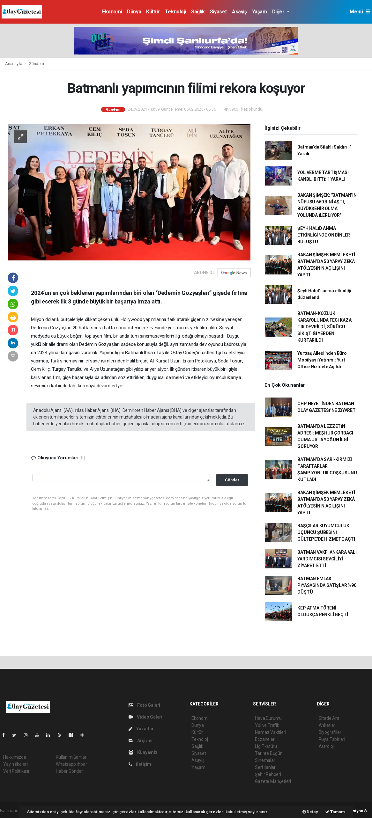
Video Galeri (145, 716)
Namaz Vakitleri (270, 732)
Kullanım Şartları (71, 757)
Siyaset (218, 12)
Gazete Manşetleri (273, 781)
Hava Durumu (268, 718)
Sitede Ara (329, 718)
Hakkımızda (14, 757)
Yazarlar (141, 728)
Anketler (327, 725)
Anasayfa (14, 63)
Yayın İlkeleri (15, 764)
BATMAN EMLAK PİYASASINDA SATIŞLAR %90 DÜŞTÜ (326, 585)
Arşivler (141, 740)
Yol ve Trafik (267, 725)
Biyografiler (330, 732)
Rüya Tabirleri (332, 739)
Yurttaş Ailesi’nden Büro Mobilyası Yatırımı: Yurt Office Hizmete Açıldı (321, 360)
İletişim (140, 764)
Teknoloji (175, 12)
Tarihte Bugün (269, 753)
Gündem (36, 63)
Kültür (153, 12)
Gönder (232, 480)
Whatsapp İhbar (71, 764)
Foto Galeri (144, 705)
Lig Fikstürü (266, 746)
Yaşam (259, 12)
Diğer (279, 12)
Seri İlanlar (265, 767)
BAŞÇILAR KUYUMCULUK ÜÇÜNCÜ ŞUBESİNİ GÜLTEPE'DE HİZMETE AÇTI (326, 532)
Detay (310, 811)
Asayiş (239, 12)
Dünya (134, 12)
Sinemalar (265, 760)
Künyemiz (143, 752)
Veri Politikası (16, 771)
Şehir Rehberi (268, 774)
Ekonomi (112, 12)
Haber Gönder (69, 771)
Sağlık (198, 12)
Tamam (335, 811)
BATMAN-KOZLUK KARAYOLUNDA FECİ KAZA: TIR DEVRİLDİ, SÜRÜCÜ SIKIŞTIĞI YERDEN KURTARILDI (325, 327)
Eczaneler (264, 739)
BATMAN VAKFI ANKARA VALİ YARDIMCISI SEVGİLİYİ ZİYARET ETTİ (326, 559)
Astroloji (327, 746)
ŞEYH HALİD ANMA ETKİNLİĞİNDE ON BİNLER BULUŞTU (323, 235)
